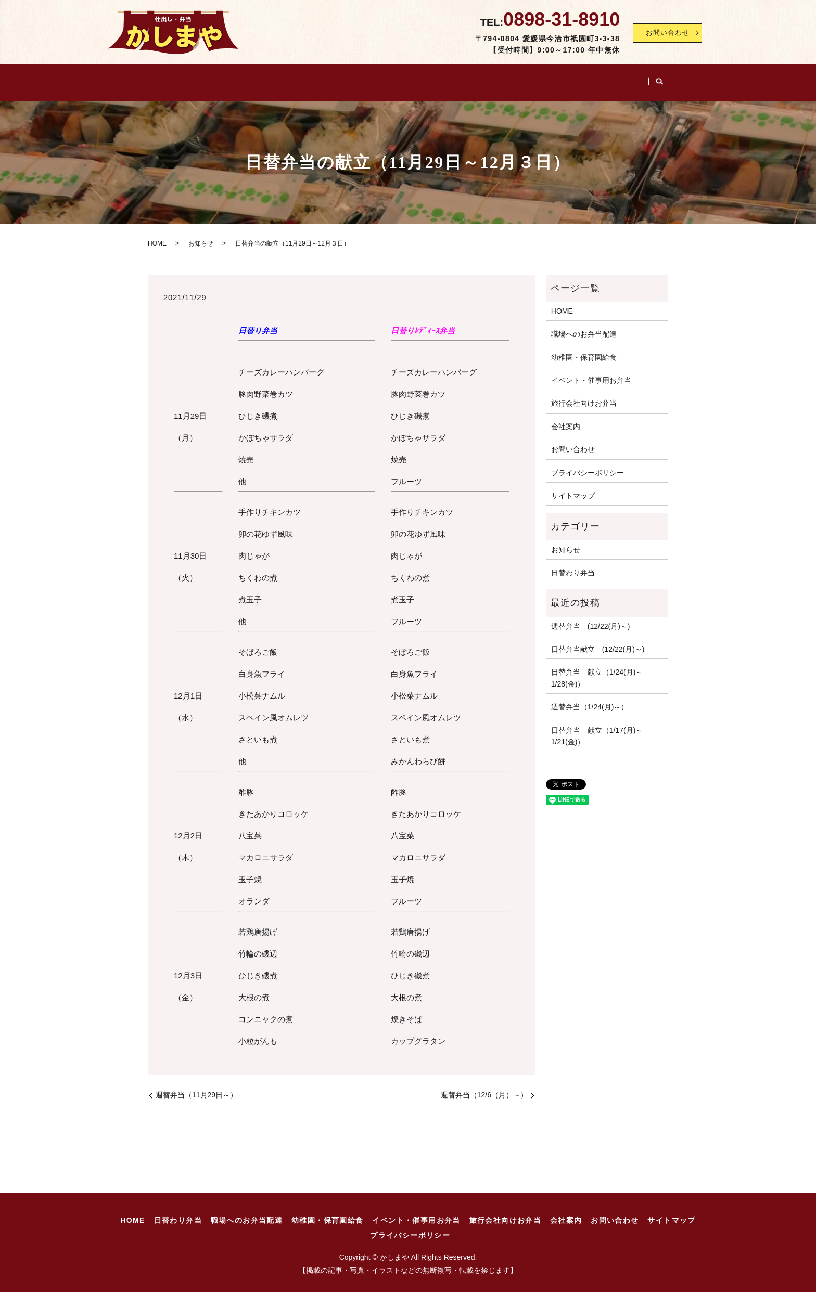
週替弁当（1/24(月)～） (590, 700)
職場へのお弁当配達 (281, 78)
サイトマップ (573, 489)
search (684, 79)
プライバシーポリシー (587, 465)
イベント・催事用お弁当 (474, 78)
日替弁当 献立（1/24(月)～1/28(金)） (597, 671)
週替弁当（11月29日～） (196, 1088)
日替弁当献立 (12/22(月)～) (598, 642)
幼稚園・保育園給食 (374, 78)
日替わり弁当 (200, 78)
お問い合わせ (663, 33)
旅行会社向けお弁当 (574, 78)
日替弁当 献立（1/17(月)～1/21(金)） (597, 729)
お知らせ (200, 236)
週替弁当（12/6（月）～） (484, 1088)
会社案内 (646, 78)
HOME (144, 78)
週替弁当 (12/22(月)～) (590, 619)
